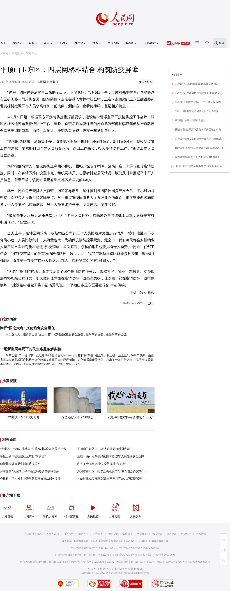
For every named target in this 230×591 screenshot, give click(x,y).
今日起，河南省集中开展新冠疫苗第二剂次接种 (30, 478)
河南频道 (17, 53)
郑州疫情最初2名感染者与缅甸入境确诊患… (199, 138)
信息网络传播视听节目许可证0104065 (40, 561)
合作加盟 (113, 533)
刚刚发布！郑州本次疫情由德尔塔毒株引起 (199, 148)
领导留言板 (71, 510)
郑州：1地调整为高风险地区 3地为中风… (198, 111)
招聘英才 (83, 533)
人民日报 (7, 510)
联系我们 (201, 533)
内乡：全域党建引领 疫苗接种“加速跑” (101, 463)
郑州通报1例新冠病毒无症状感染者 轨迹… (198, 93)
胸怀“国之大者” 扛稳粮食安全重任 (27, 328)
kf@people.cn (81, 540)
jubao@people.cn (159, 540)
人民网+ (28, 510)
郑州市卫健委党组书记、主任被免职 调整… (199, 102)
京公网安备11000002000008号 (194, 561)
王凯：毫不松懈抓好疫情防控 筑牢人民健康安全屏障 (110, 456)
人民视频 (93, 510)
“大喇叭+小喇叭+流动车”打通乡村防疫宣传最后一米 (33, 448)
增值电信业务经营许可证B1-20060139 (138, 547)
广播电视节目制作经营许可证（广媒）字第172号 (82, 554)
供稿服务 (127, 533)
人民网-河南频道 (47, 81)
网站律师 (171, 533)
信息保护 (186, 533)
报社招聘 (69, 533)
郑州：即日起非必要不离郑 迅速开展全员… (200, 166)
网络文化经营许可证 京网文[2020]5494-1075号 (88, 561)
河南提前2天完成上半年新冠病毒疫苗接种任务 (29, 471)
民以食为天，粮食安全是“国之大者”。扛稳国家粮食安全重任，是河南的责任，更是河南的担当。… (69, 334)
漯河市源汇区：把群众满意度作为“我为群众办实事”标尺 (113, 471)
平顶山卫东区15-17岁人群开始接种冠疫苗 (103, 448)
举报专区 (113, 43)
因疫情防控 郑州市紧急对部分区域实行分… (199, 129)
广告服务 (98, 533)
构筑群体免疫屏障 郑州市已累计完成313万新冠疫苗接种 (112, 478)
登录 (221, 43)
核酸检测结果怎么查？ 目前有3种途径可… (198, 157)
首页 (3, 43)
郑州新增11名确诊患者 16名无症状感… (196, 83)
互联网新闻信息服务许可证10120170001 (93, 547)
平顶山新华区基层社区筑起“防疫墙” (23, 456)
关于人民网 (52, 533)
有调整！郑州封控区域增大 (190, 120)
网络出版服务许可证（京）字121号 (135, 561)
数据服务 (142, 533)
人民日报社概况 (33, 533)
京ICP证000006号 (166, 561)
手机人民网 (50, 510)
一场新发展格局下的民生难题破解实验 (30, 349)
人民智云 (114, 510)
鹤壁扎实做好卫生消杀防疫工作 (20, 463)
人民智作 (135, 510)
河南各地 (31, 53)
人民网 (4, 53)
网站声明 (157, 533)
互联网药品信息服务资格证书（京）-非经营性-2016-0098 (143, 554)
